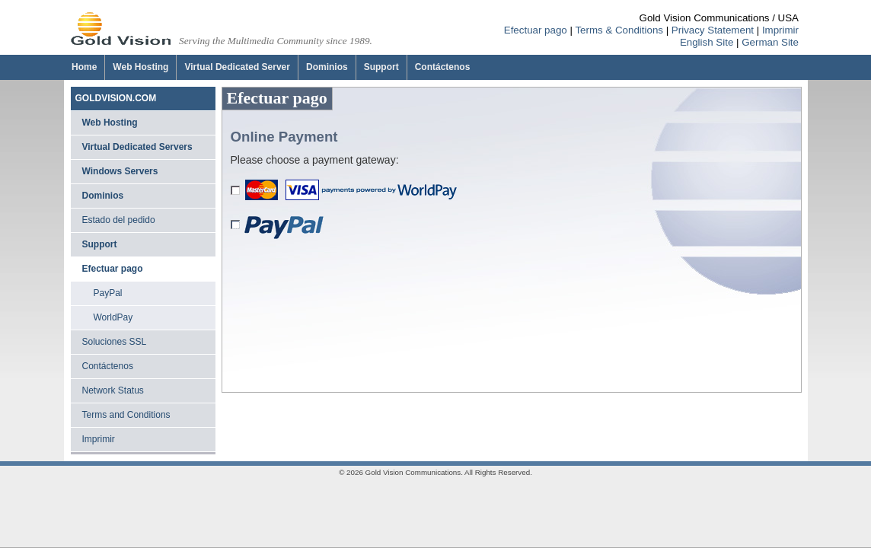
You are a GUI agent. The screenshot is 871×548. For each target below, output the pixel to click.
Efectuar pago (535, 30)
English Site (706, 42)
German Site (770, 42)
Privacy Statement (713, 30)
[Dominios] (327, 67)
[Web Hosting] (140, 67)
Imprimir (780, 30)
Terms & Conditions (619, 30)
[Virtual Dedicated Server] (237, 67)
